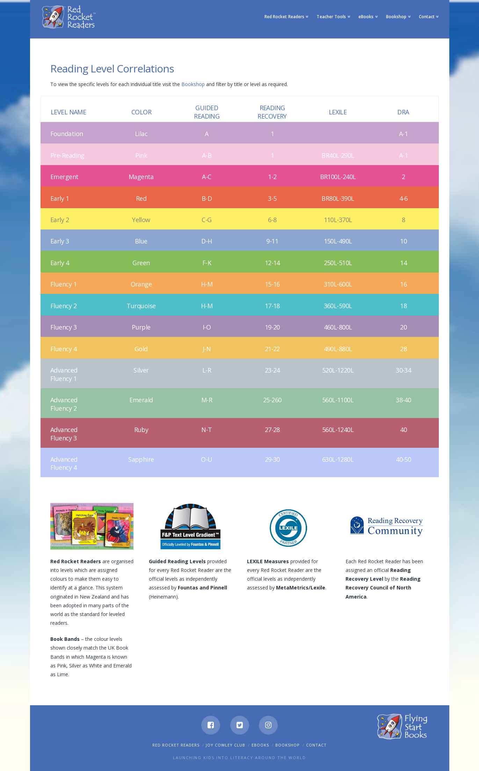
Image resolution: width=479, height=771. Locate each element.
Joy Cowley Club (225, 745)
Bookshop (193, 84)
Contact (316, 745)
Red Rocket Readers (175, 745)
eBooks (260, 745)
